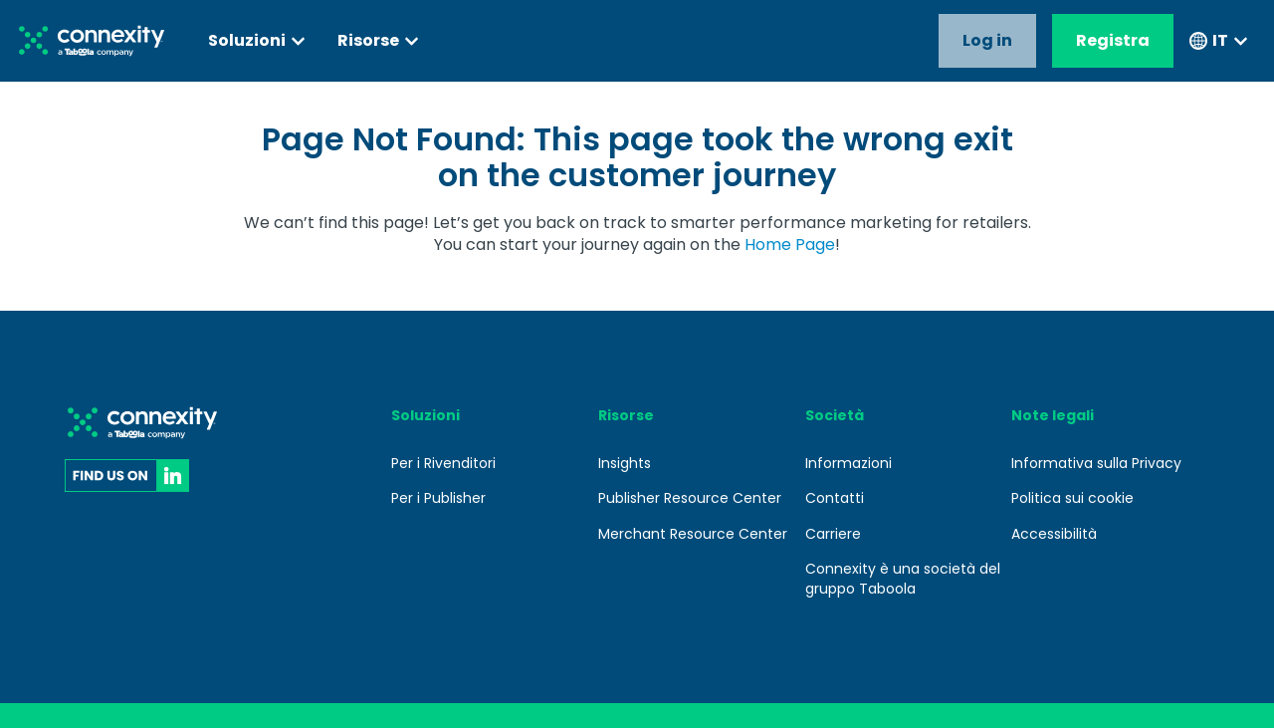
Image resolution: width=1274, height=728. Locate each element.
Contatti (834, 498)
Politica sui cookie (1072, 498)
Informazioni (848, 463)
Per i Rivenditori (443, 463)
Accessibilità (1054, 534)
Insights (624, 463)
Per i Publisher (438, 498)
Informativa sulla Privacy (1096, 463)
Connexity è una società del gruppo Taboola (902, 579)
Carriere (833, 534)
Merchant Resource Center (692, 534)
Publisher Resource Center (689, 498)
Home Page (789, 244)
